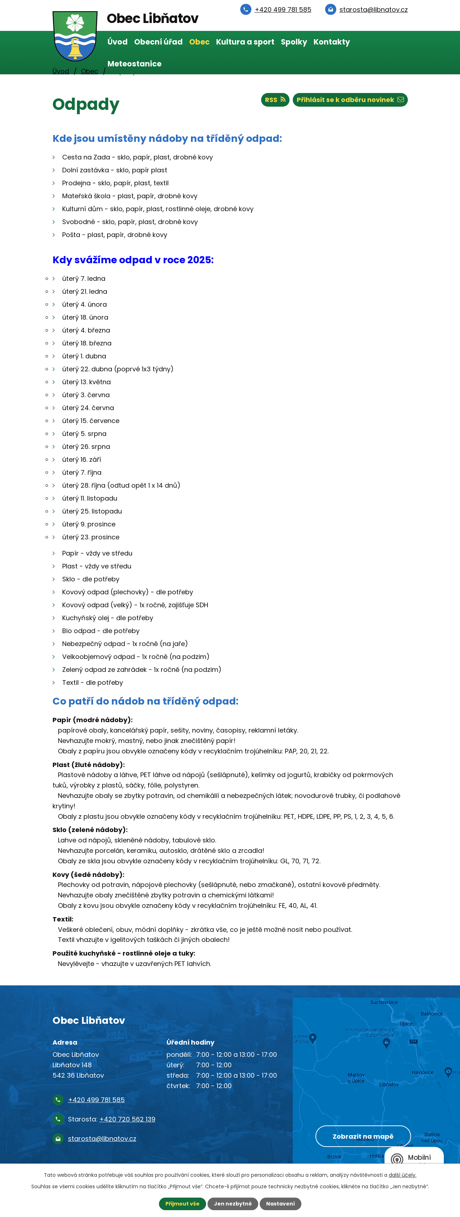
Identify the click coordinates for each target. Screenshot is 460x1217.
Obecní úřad (158, 42)
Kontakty (332, 42)
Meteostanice (134, 64)
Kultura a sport (245, 42)
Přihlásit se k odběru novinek (350, 99)
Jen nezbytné (233, 1203)
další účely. (402, 1175)
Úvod (118, 42)
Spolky (294, 42)
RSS (275, 99)
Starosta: (111, 1119)
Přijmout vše (182, 1203)
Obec (199, 42)
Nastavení (280, 1203)
